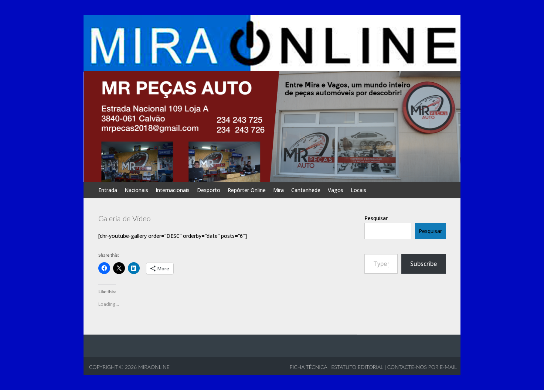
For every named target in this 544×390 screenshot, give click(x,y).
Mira (278, 190)
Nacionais (136, 190)
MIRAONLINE (153, 367)
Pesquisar (376, 218)
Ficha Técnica (308, 367)
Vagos (335, 190)
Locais (358, 190)
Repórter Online (247, 190)
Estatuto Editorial (357, 367)
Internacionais (173, 190)
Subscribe (423, 264)
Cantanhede (305, 190)
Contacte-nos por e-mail (422, 367)
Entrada (107, 190)
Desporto (208, 190)
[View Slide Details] (272, 126)
